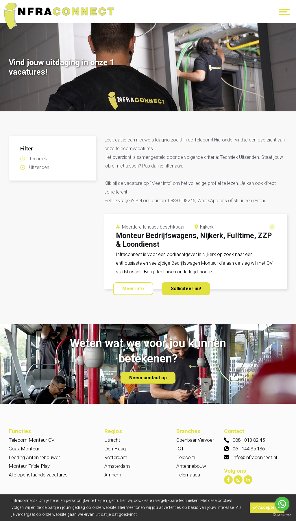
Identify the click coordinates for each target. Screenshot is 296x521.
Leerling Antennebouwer (34, 457)
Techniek (38, 158)
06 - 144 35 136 (249, 449)
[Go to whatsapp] (282, 504)
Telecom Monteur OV (31, 440)
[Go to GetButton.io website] (282, 515)
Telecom (185, 457)
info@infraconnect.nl (255, 457)
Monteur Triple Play (29, 466)
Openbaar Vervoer (195, 440)
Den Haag (115, 449)
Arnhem (112, 475)
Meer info (133, 288)
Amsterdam (117, 466)
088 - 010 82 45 (249, 440)
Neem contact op (148, 377)
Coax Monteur (24, 449)
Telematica (188, 475)
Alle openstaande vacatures (38, 475)
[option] (148, 68)
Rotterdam (115, 457)
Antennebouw (191, 466)
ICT (180, 449)
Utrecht (112, 440)
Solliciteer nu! (186, 288)
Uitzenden (39, 167)
